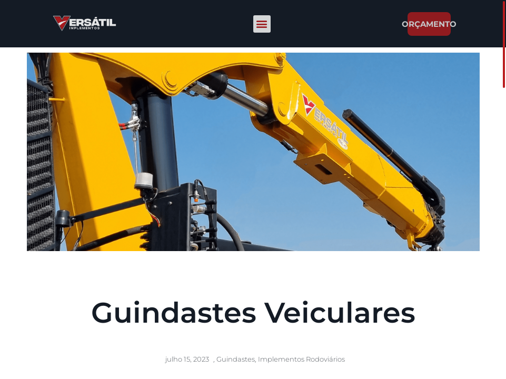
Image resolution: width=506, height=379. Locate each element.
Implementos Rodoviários (301, 359)
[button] (262, 24)
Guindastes (235, 359)
